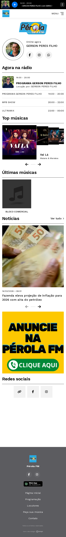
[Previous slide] (26, 306)
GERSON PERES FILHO (44, 86)
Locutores (33, 505)
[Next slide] (39, 306)
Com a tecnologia (33, 532)
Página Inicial (33, 493)
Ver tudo (57, 218)
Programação (33, 499)
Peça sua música (33, 512)
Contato (33, 518)
